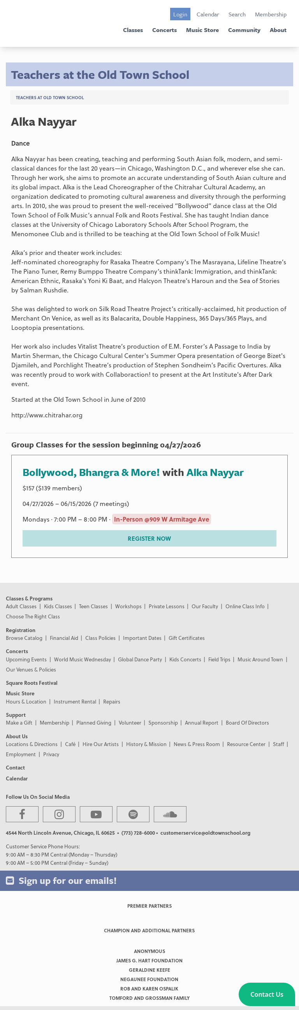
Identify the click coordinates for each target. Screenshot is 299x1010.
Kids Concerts (185, 659)
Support (16, 714)
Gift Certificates (187, 637)
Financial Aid (64, 637)
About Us (17, 736)
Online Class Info (245, 606)
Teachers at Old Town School (50, 97)
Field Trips (219, 659)
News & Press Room (197, 744)
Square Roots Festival (32, 682)
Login (180, 14)
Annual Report (201, 722)
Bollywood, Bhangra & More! (91, 472)
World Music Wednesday (82, 659)
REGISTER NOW (149, 538)
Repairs (111, 701)
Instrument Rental (75, 701)
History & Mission (146, 744)
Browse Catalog (24, 637)
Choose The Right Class (33, 616)
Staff (278, 744)
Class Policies (100, 637)
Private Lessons (167, 606)
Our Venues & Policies (31, 669)
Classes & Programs (29, 598)
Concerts (164, 29)
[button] (267, 994)
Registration (20, 630)
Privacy (51, 754)
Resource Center (246, 744)
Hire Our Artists (101, 744)
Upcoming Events (26, 659)
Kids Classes (58, 606)
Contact (15, 767)
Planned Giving (93, 722)
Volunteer (130, 722)
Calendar (208, 14)
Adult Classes (21, 606)
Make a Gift (19, 722)
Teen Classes (93, 606)
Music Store (202, 29)
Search (237, 14)
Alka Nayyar (215, 472)
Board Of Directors (247, 722)
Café (70, 744)
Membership (271, 14)
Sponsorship (163, 722)
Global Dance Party (140, 659)
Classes (133, 29)
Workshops (128, 606)
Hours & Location (26, 701)
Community (244, 29)
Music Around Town (260, 659)
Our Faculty (205, 606)
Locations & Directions (32, 744)
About (278, 29)
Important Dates (142, 637)
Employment (21, 754)
